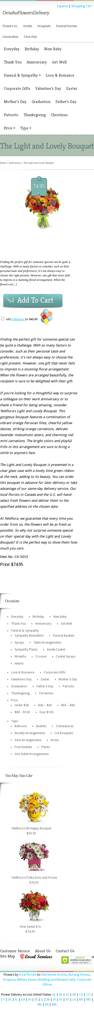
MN (54, 1004)
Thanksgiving (35, 114)
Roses (55, 740)
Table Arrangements (47, 642)
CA (81, 994)
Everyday (12, 48)
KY (67, 999)
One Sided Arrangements (32, 754)
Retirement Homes (54, 974)
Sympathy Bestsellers (29, 635)
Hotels (27, 26)
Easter (71, 88)
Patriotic (11, 114)
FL (16, 999)
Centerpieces (64, 726)
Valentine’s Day (48, 88)
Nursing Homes (79, 974)
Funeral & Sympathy (22, 75)
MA (40, 1004)
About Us (43, 951)
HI (29, 999)
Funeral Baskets (63, 635)
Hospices (9, 979)
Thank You (13, 62)
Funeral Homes (66, 26)
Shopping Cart (81, 6)
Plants (45, 747)
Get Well (59, 62)
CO (88, 994)
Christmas (59, 114)
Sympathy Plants (26, 649)
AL (54, 994)
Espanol (62, 6)
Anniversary (37, 62)
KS (60, 999)
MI (47, 1004)
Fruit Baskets (23, 747)
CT (3, 999)
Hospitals (44, 26)
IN (48, 999)
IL (42, 999)
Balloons (21, 726)
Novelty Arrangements (30, 733)
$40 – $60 (45, 705)
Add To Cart (35, 300)
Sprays (19, 642)
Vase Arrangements (28, 740)
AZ (67, 994)
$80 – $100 (22, 712)
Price (9, 128)
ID (36, 999)
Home (3, 162)
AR (74, 994)
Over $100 (46, 712)
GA (23, 999)
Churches (30, 37)
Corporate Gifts (17, 88)
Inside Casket (56, 649)
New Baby (52, 48)
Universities (10, 37)
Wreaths (20, 656)
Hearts (19, 663)
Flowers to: (10, 26)
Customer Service (15, 951)
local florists (27, 974)
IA (54, 999)
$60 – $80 (68, 705)
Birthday (32, 48)
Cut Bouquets (63, 733)
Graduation (41, 101)
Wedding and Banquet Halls (56, 979)
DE (10, 999)
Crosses (41, 656)
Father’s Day (65, 101)
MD (88, 999)
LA (74, 999)
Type (25, 128)
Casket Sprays (65, 656)
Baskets (41, 726)
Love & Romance (60, 75)
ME (81, 999)
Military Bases (26, 979)
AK (60, 994)
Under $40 (22, 705)
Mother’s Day (15, 101)
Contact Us (65, 951)
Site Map (7, 956)
